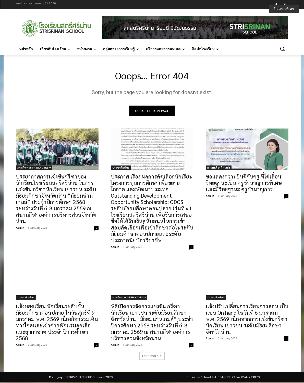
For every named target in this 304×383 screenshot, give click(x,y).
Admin (20, 229)
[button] (282, 49)
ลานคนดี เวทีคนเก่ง (218, 168)
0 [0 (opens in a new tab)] (96, 228)
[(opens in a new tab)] (57, 150)
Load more (152, 357)
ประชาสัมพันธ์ (120, 168)
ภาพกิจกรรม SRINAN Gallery (34, 168)
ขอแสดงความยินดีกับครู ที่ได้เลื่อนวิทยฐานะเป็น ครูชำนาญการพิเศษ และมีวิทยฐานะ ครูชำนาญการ (244, 184)
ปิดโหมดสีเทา (284, 8)
